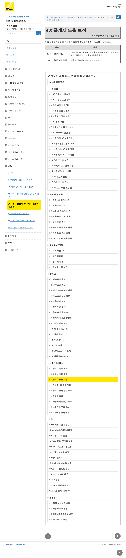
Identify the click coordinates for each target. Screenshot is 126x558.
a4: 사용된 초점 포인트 (59, 111)
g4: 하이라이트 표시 (58, 519)
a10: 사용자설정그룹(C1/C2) (61, 144)
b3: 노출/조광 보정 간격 (59, 211)
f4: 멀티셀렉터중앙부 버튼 (60, 441)
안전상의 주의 (12, 62)
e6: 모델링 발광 (56, 396)
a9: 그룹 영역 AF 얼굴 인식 (61, 138)
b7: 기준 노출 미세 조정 (59, 233)
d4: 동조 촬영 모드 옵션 (59, 296)
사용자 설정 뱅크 (56, 82)
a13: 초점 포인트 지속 (58, 160)
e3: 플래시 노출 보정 (58, 379)
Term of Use (20, 545)
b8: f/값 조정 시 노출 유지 (60, 238)
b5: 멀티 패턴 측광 (57, 222)
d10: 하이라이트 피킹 (58, 329)
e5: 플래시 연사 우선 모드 (60, 390)
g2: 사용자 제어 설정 (58, 508)
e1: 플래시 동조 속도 (58, 368)
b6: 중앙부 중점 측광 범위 (60, 227)
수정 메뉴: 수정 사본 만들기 (21, 220)
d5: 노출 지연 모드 (57, 301)
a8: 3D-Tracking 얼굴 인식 (60, 133)
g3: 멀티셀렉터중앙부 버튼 (61, 514)
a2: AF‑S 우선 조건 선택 (59, 100)
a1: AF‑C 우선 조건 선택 (59, 94)
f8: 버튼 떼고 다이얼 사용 (60, 463)
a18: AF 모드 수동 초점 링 (60, 188)
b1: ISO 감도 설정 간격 (59, 200)
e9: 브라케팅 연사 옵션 (59, 412)
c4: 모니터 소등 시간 (58, 267)
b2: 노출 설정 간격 (57, 205)
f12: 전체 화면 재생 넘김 (60, 485)
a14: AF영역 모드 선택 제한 (61, 166)
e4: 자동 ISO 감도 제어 (60, 385)
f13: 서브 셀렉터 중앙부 (59, 491)
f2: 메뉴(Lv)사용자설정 (60, 430)
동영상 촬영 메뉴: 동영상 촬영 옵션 (23, 195)
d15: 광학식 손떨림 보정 (60, 356)
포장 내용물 (11, 48)
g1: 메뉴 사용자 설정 (59, 503)
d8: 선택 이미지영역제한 (60, 318)
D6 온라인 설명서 (57, 17)
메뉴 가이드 (71, 17)
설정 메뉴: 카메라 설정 (19, 213)
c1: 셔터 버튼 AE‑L (57, 250)
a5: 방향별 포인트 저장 (59, 116)
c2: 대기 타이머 (56, 256)
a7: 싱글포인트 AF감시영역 (61, 127)
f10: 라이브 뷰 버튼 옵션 (60, 474)
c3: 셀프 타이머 (56, 261)
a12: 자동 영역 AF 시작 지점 (61, 155)
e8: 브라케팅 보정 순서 (59, 407)
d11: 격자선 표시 (56, 334)
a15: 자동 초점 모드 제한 (60, 171)
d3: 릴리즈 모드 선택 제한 (60, 290)
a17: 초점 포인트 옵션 (58, 182)
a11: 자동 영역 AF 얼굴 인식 (61, 149)
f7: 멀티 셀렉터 (56, 458)
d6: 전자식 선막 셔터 (58, 307)
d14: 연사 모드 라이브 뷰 (60, 351)
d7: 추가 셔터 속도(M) (59, 312)
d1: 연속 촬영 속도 (57, 279)
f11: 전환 (54, 480)
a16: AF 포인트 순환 (58, 177)
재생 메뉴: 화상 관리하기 (20, 180)
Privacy (10, 545)
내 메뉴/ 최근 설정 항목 (20, 227)
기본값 (11, 173)
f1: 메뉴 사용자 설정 (59, 425)
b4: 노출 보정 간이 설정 (59, 216)
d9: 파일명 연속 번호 (58, 323)
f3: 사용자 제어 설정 (58, 436)
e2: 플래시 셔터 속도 (58, 374)
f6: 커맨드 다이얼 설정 (59, 452)
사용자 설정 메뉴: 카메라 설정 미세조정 (23, 205)
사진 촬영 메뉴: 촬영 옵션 (20, 187)
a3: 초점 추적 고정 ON (59, 105)
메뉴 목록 (10, 55)
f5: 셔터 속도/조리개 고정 (60, 447)
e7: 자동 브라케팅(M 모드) (60, 401)
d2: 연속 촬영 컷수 (57, 285)
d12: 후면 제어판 (56, 340)
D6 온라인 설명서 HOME (18, 16)
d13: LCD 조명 (55, 345)
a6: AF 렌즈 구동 (56, 122)
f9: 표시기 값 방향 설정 (59, 469)
